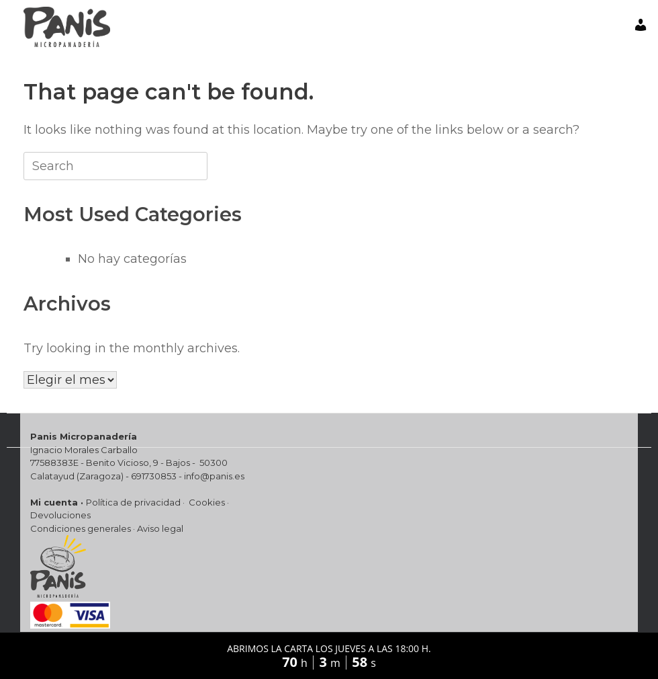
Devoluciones (60, 515)
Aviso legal (160, 528)
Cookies (207, 502)
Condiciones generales (80, 528)
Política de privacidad (133, 502)
